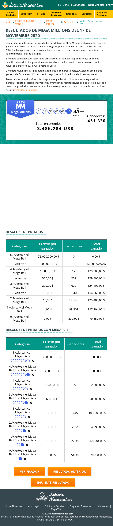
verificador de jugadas (25, 89)
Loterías (63, 4)
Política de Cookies (54, 506)
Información (96, 4)
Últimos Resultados (11, 13)
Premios (41, 13)
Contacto (103, 506)
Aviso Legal (33, 506)
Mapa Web (56, 509)
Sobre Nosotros (13, 506)
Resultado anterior (69, 471)
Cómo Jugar (26, 13)
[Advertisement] (56, 164)
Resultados (78, 4)
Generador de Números (56, 13)
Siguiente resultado (52, 482)
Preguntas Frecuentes (102, 13)
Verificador (87, 13)
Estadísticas (71, 13)
